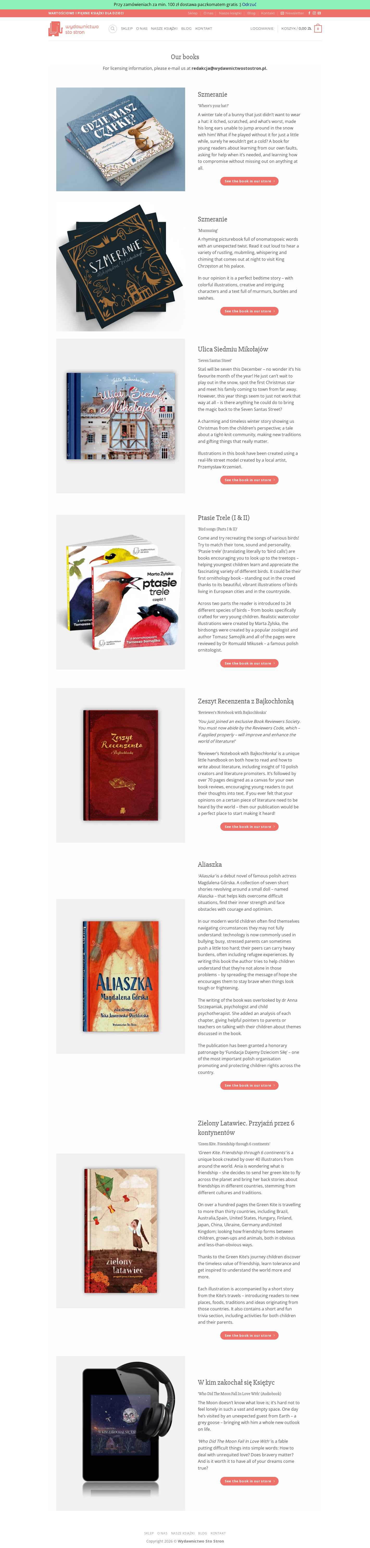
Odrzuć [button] (249, 4)
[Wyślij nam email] (319, 13)
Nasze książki (230, 13)
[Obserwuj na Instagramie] (314, 13)
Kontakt (268, 13)
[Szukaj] (113, 29)
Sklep (193, 13)
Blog (251, 13)
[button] (292, 13)
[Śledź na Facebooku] (309, 13)
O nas (208, 13)
